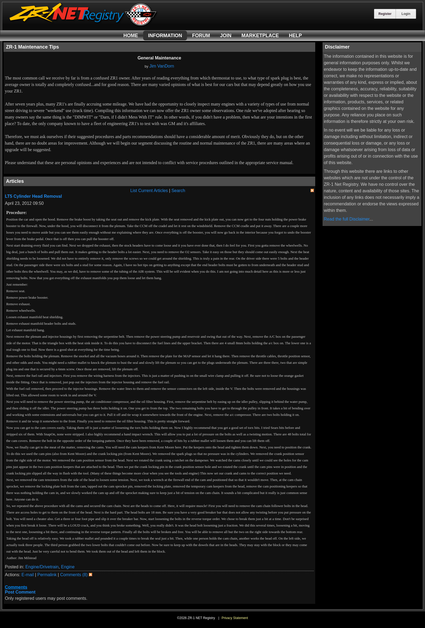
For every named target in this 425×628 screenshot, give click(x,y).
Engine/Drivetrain (42, 567)
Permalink (47, 574)
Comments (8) (74, 574)
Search (178, 190)
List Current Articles (149, 190)
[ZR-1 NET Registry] (83, 25)
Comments (16, 587)
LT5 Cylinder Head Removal (33, 196)
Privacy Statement (234, 618)
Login (405, 14)
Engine (68, 567)
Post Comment (20, 592)
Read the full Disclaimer (346, 219)
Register (384, 14)
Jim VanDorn (161, 66)
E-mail (27, 574)
